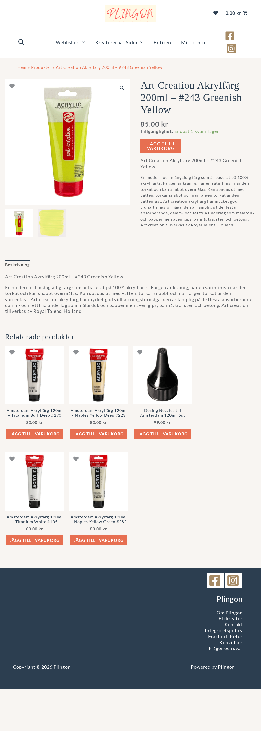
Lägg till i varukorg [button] (34, 433)
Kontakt (234, 643)
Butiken (159, 36)
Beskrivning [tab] (18, 252)
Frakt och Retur (225, 655)
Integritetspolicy (224, 649)
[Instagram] (240, 36)
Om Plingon (230, 631)
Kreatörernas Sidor (119, 36)
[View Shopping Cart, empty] (236, 13)
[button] (21, 36)
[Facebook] (224, 36)
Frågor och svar (226, 667)
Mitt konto (186, 36)
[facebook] (215, 599)
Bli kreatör (231, 637)
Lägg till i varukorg (161, 133)
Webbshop (75, 36)
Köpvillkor (231, 661)
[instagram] (233, 599)
